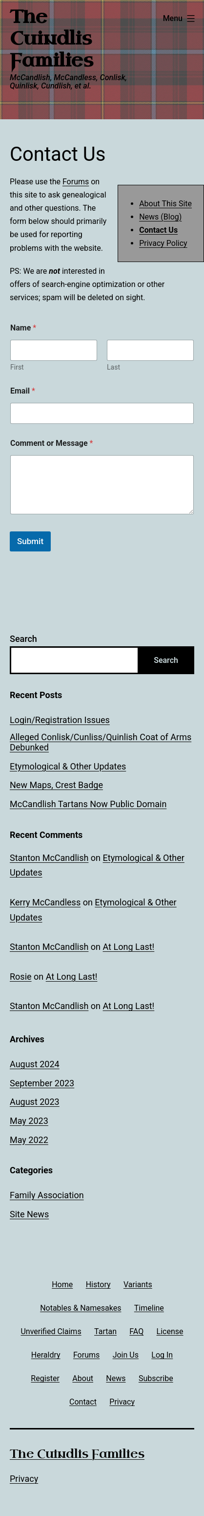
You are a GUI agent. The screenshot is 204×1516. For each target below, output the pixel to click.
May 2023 (29, 1121)
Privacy (24, 1478)
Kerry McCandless (45, 902)
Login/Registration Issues (60, 720)
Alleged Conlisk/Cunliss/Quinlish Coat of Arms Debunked (100, 742)
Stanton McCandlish (49, 858)
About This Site (165, 203)
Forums (75, 181)
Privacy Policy (163, 243)
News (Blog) (160, 216)
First (17, 367)
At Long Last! (129, 947)
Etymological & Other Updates (68, 766)
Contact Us (158, 230)
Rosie (21, 976)
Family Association (47, 1195)
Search (23, 639)
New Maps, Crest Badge (56, 785)
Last (113, 367)
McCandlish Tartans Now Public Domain (88, 804)
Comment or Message (51, 443)
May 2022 (29, 1140)
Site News (29, 1214)
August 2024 (35, 1064)
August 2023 (35, 1102)
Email (22, 390)
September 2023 (42, 1083)
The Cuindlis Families (51, 38)
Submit (30, 541)
